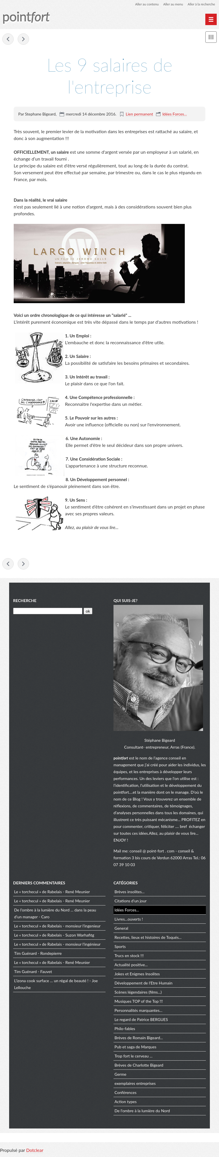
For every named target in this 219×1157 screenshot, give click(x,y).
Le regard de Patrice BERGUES (141, 1020)
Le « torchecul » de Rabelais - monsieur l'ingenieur (57, 927)
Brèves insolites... (130, 892)
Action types (126, 1102)
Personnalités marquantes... (139, 1011)
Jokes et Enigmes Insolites (137, 974)
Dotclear (34, 1151)
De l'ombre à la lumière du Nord (142, 1111)
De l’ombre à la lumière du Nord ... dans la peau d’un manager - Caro (55, 914)
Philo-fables (125, 1029)
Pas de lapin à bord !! (8, 39)
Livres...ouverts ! (129, 920)
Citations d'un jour (131, 901)
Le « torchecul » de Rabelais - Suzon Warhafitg (54, 936)
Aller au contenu (144, 4)
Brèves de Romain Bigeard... (139, 1038)
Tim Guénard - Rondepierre (38, 954)
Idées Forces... (174, 114)
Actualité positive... (131, 965)
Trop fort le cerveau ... (134, 1057)
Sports (120, 947)
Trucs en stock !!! (129, 956)
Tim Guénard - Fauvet (33, 972)
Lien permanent (139, 114)
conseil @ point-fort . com (152, 851)
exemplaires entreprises (135, 1084)
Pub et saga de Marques (136, 1047)
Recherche (24, 601)
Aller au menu (171, 4)
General (121, 929)
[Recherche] (47, 612)
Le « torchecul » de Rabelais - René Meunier (52, 892)
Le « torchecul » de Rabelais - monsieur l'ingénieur (57, 945)
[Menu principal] (211, 19)
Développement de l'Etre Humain (144, 984)
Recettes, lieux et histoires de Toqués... (148, 938)
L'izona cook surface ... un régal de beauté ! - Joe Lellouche (56, 985)
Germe (121, 1075)
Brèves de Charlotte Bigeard (139, 1066)
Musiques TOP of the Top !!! (139, 1002)
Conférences (126, 1093)
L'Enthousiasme (23, 39)
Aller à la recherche (200, 4)
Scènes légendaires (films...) (138, 993)
